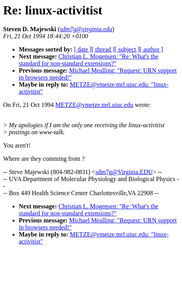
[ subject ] (127, 49)
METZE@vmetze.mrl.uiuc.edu (94, 104)
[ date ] (83, 49)
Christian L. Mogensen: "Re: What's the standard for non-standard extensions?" (89, 60)
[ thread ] (103, 49)
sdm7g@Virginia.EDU (124, 172)
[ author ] (151, 49)
